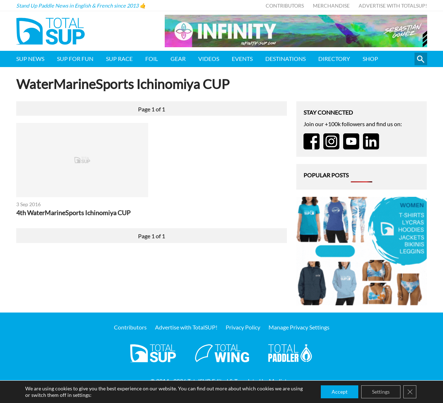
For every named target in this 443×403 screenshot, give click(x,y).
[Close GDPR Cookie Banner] (409, 391)
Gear (178, 58)
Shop (370, 58)
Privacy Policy (243, 327)
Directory (334, 58)
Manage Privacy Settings (299, 327)
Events (242, 58)
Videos (208, 58)
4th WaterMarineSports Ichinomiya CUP (73, 213)
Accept (339, 392)
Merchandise (331, 6)
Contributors (285, 6)
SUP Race (119, 58)
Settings (381, 392)
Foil (151, 58)
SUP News (30, 58)
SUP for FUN (75, 58)
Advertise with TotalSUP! (393, 6)
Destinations (285, 58)
